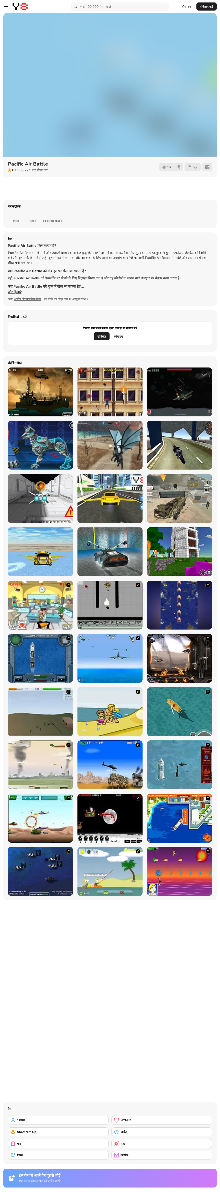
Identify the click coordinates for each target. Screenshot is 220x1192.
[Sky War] (179, 391)
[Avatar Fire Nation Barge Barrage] (179, 764)
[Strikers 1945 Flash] (179, 605)
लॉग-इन (186, 7)
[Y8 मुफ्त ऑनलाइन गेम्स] (20, 6)
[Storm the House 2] (40, 711)
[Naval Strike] (110, 658)
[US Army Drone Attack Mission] (179, 498)
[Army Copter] (40, 818)
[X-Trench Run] (40, 498)
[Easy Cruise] (179, 818)
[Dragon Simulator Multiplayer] (110, 445)
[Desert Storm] (110, 764)
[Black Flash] (110, 605)
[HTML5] (161, 1120)
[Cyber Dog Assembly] (40, 445)
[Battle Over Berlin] (40, 764)
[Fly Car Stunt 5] (110, 551)
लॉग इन (118, 336)
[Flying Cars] (110, 498)
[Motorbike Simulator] (179, 445)
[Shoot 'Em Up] (58, 1131)
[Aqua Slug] (110, 711)
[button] (15, 292)
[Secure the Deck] (40, 391)
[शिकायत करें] (193, 167)
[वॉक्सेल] (161, 1155)
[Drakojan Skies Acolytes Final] (179, 658)
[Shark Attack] (179, 711)
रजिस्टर (101, 336)
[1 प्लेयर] (58, 1120)
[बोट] (58, 1143)
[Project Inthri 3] (179, 871)
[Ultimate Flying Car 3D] (40, 551)
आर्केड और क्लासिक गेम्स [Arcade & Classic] (27, 299)
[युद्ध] (161, 1143)
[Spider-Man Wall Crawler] (110, 391)
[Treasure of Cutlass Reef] (40, 871)
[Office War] (40, 605)
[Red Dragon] (110, 818)
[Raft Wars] (110, 871)
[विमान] (58, 1155)
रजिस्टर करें (206, 7)
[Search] (75, 6)
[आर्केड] (161, 1131)
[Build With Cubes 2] (179, 551)
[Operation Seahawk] (40, 658)
